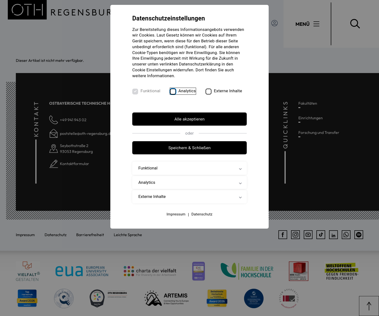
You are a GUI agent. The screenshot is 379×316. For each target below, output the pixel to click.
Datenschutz (201, 214)
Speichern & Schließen (189, 147)
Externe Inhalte (228, 90)
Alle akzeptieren (189, 119)
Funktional (150, 90)
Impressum (176, 214)
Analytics (187, 90)
